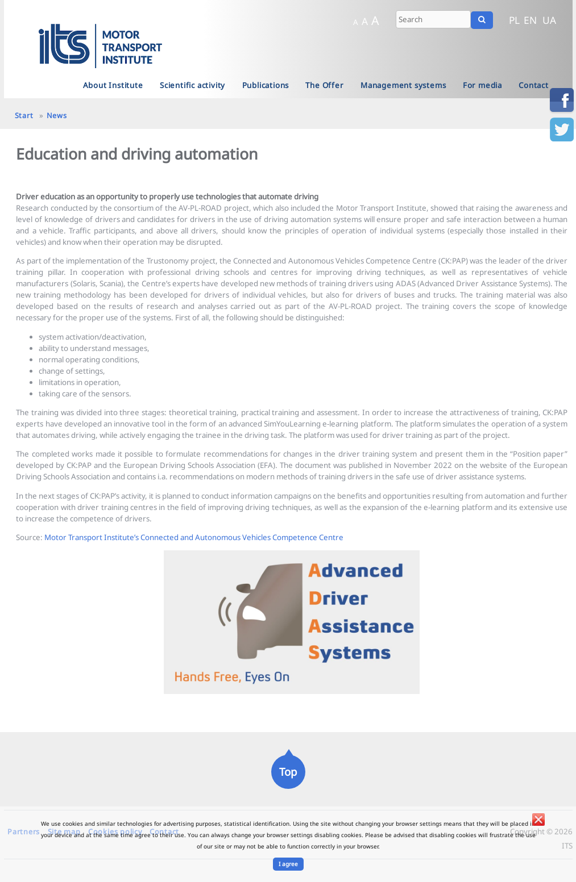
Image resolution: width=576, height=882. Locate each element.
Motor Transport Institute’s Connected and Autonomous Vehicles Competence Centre (193, 537)
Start (24, 115)
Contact (534, 85)
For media (482, 85)
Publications (265, 85)
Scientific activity (192, 85)
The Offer (324, 85)
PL (514, 20)
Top (288, 771)
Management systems (403, 85)
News (57, 115)
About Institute (113, 85)
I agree (288, 864)
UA (549, 20)
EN (530, 20)
